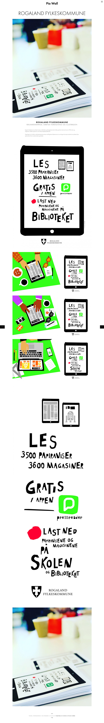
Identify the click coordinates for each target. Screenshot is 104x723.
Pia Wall (52, 3)
